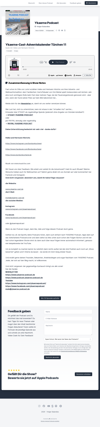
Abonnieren (91, 3)
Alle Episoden (61, 3)
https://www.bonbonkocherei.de (18, 155)
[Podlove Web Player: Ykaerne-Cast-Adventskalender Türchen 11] (50, 66)
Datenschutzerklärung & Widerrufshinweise (74, 351)
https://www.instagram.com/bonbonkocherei (23, 143)
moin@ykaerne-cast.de (14, 198)
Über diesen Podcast (46, 3)
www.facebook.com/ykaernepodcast (20, 218)
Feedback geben (75, 3)
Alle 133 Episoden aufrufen (50, 298)
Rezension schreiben (83, 374)
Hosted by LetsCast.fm (50, 418)
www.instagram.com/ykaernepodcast (20, 209)
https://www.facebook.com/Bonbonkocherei (23, 149)
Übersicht (31, 3)
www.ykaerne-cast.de (14, 189)
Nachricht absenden (52, 357)
